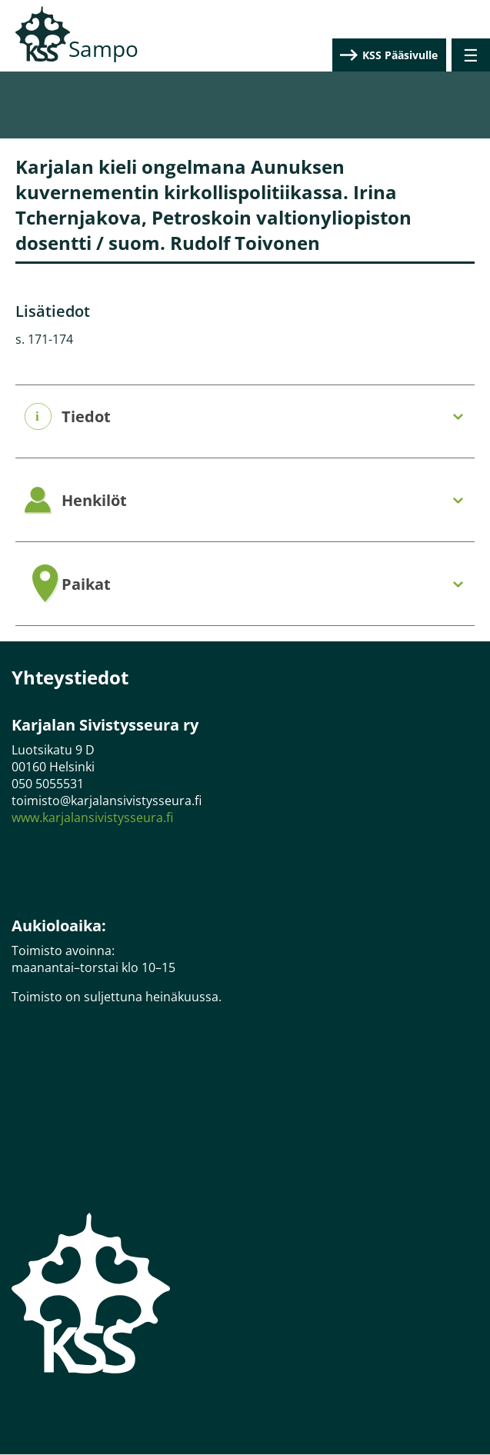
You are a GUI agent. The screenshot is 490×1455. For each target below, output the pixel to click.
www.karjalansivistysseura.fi (92, 817)
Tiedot (86, 417)
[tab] (245, 417)
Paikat (86, 584)
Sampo (103, 48)
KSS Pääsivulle (400, 55)
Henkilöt (94, 501)
